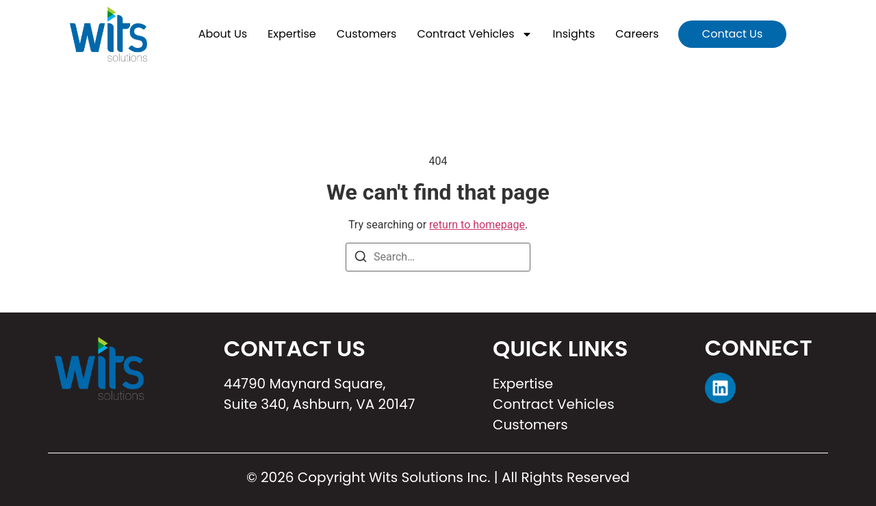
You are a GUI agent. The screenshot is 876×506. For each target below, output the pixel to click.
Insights (574, 34)
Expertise (292, 34)
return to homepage (477, 224)
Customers (367, 34)
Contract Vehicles (474, 34)
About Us (222, 34)
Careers (636, 34)
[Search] (360, 259)
